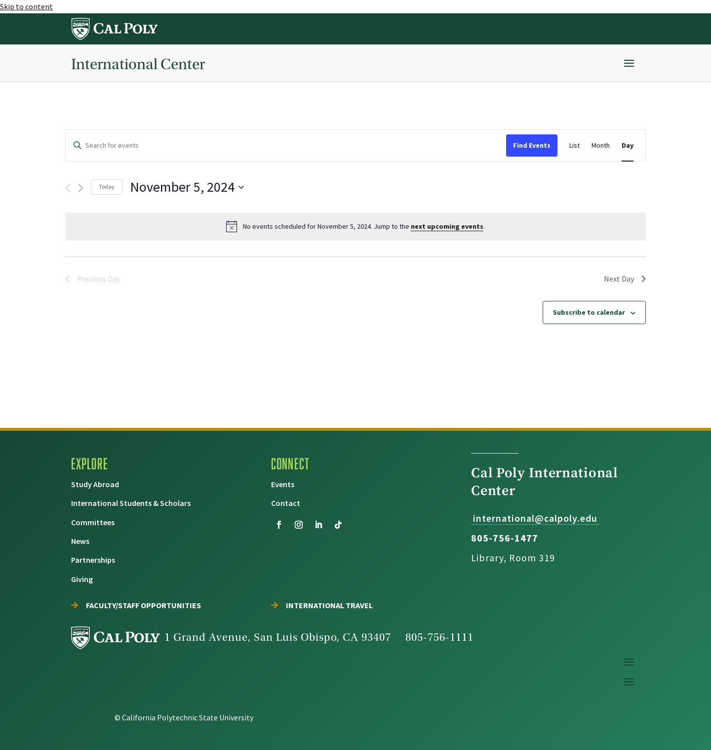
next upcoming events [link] (447, 226)
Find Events (532, 145)
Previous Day (92, 279)
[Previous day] (68, 188)
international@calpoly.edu (535, 518)
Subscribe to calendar (589, 312)
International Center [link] (138, 64)
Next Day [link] (625, 279)
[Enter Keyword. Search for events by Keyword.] (286, 145)
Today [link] (107, 186)
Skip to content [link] (26, 6)
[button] (629, 63)
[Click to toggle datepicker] (187, 187)
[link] (115, 29)
